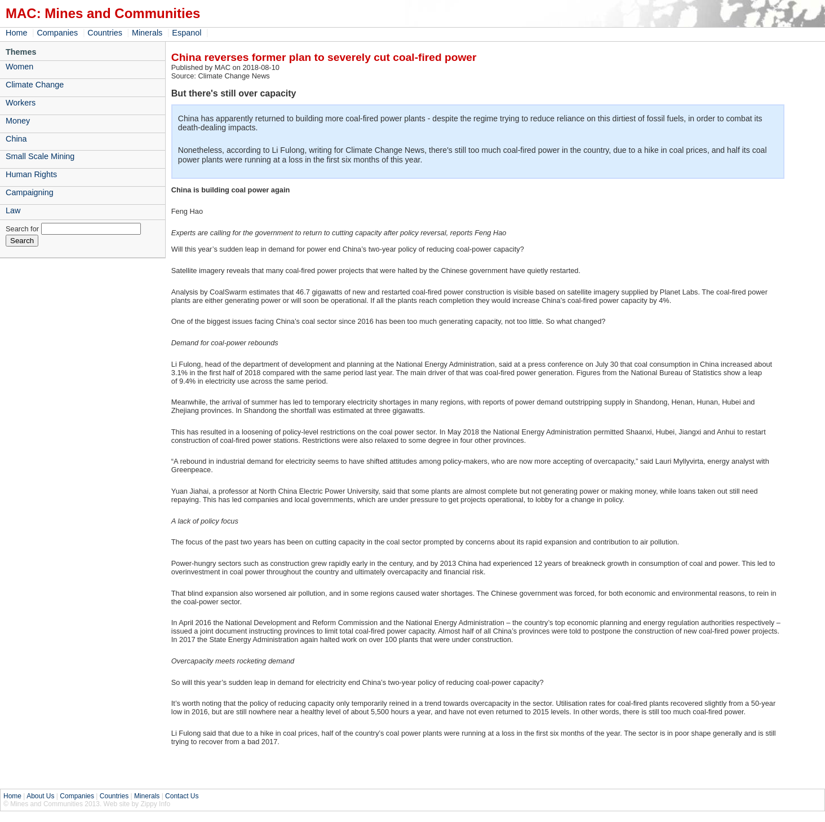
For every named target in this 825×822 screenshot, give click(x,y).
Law (13, 210)
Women (19, 66)
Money (18, 120)
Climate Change (35, 84)
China (16, 138)
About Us (40, 796)
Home (16, 32)
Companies (57, 32)
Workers (21, 102)
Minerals (147, 32)
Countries (104, 32)
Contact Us (181, 796)
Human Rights (31, 174)
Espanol (186, 32)
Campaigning (30, 192)
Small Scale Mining (40, 156)
